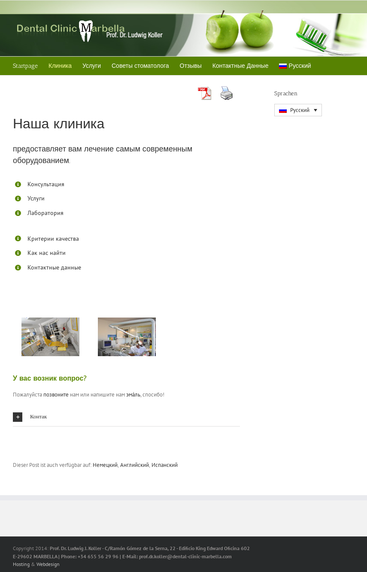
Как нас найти (46, 253)
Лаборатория (45, 213)
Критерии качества (53, 238)
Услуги (36, 198)
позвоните (56, 394)
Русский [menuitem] (299, 110)
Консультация (45, 184)
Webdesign (48, 564)
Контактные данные (54, 267)
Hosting (21, 564)
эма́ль (133, 394)
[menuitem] (295, 66)
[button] (126, 417)
